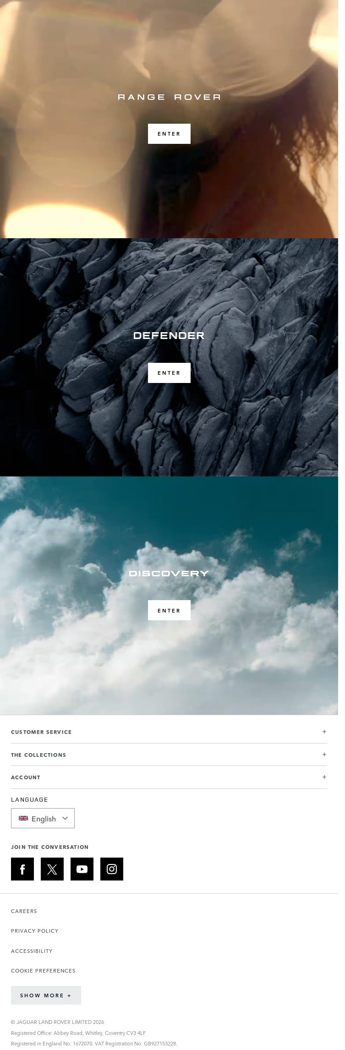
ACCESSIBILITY (32, 951)
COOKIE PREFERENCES (43, 970)
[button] (169, 735)
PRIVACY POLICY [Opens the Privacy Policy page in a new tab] (35, 931)
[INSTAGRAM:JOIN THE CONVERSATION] (111, 869)
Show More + (46, 995)
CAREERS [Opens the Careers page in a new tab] (24, 911)
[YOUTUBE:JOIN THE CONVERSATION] (82, 869)
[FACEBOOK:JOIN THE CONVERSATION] (22, 869)
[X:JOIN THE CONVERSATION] (52, 869)
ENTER (169, 133)
